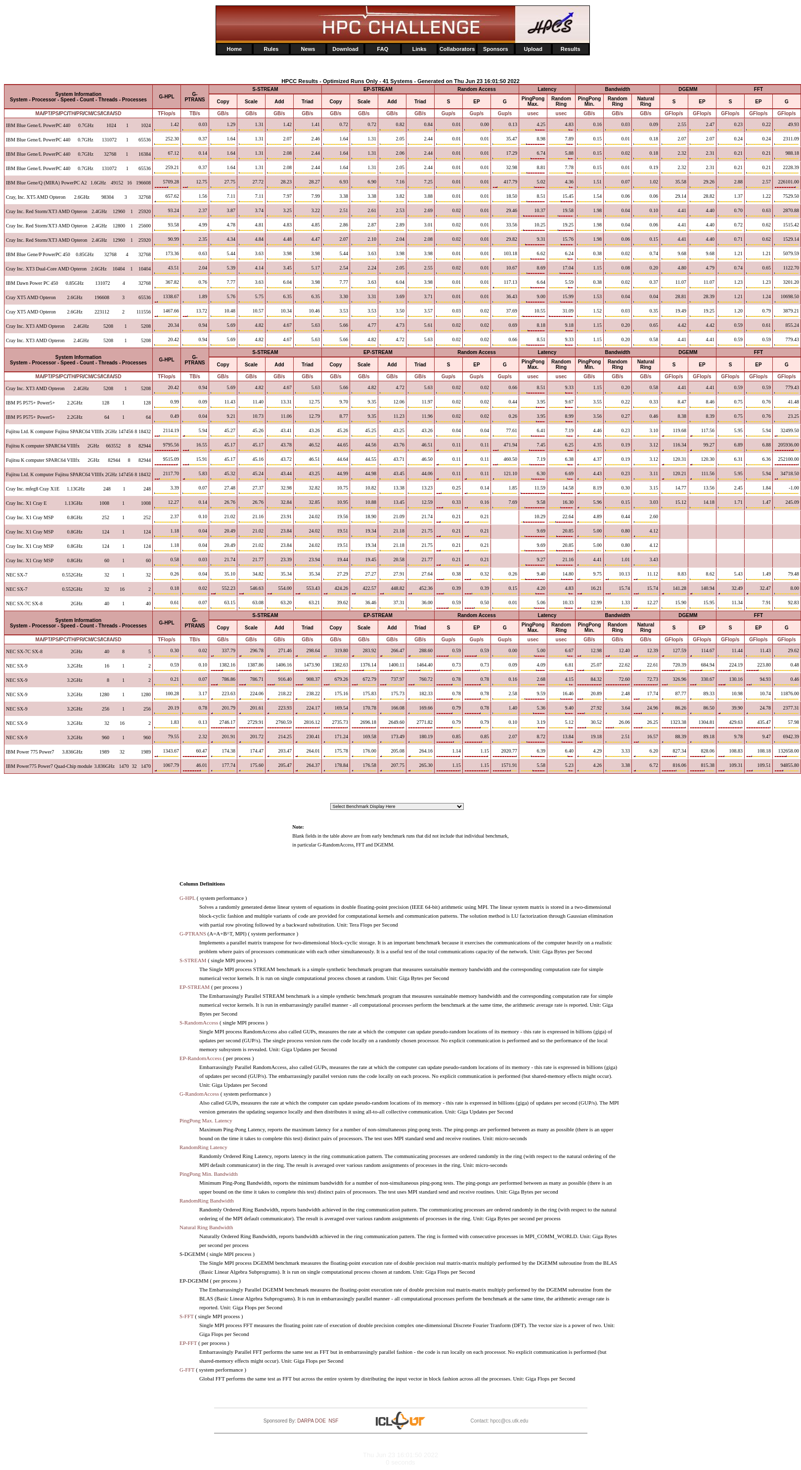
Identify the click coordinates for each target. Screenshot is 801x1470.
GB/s (222, 113)
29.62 (786, 652)
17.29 (504, 154)
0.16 (504, 680)
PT (47, 113)
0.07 (194, 489)
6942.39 (786, 738)
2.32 (194, 738)
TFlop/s (167, 113)
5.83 (194, 475)
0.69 (504, 326)
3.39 (166, 489)
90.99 (166, 240)
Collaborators (457, 49)
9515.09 (166, 460)
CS (96, 113)
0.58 (166, 561)
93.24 (166, 212)
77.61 (504, 432)
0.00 (504, 652)
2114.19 (166, 432)
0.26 (504, 417)
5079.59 (786, 255)
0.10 (194, 518)
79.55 (166, 738)
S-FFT (186, 1316)
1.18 (166, 532)
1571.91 (504, 766)
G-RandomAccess (199, 1094)
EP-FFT (188, 1343)
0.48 (786, 666)
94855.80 (786, 766)
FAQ (383, 49)
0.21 (166, 680)
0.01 (504, 604)
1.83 (166, 723)
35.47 (504, 140)
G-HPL (187, 898)
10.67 (504, 269)
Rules (271, 49)
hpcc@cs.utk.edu (509, 1421)
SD (118, 113)
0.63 (194, 255)
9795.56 (166, 446)
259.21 (166, 169)
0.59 (166, 666)
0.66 (504, 341)
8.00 (786, 589)
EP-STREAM (194, 987)
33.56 (504, 226)
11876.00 (786, 695)
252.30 (166, 140)
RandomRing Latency (203, 1147)
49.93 (786, 126)
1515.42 (786, 226)
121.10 (504, 475)
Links (419, 49)
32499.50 (786, 432)
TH (71, 113)
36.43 (504, 298)
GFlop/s (674, 113)
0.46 (786, 680)
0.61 (166, 604)
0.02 (194, 589)
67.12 (166, 154)
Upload (533, 49)
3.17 (194, 695)
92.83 (786, 604)
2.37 (194, 212)
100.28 (166, 695)
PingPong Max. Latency (205, 1120)
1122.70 (786, 269)
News (308, 49)
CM (88, 113)
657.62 (166, 197)
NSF (333, 1421)
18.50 (504, 197)
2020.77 (504, 752)
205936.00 (786, 446)
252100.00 (786, 460)
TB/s (194, 113)
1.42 (166, 126)
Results (570, 49)
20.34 (166, 326)
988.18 (786, 154)
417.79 (504, 183)
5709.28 (166, 183)
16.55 (194, 446)
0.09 (194, 403)
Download (345, 49)
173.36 (166, 255)
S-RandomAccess (198, 1022)
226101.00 (786, 183)
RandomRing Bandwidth (206, 1200)
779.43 (786, 341)
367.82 (166, 283)
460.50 (504, 460)
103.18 (504, 255)
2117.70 (166, 475)
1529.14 (786, 240)
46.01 (194, 766)
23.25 (786, 417)
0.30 (166, 652)
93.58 (166, 226)
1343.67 (166, 752)
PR (79, 113)
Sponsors (495, 49)
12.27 (166, 503)
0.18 (166, 589)
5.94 (194, 432)
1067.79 (166, 766)
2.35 (194, 240)
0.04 (194, 417)
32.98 (504, 169)
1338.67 (166, 298)
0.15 (504, 589)
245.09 (786, 503)
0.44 (504, 403)
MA (39, 113)
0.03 (194, 126)
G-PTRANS (192, 933)
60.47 (194, 752)
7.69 (504, 503)
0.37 (194, 140)
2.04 (194, 269)
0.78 (194, 709)
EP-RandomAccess (200, 1058)
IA (110, 113)
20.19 (166, 709)
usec (533, 113)
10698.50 (786, 298)
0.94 (194, 326)
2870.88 (786, 212)
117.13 (504, 283)
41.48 (786, 403)
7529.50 (786, 197)
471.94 (504, 446)
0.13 (504, 126)
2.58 (504, 695)
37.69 (504, 312)
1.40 (504, 709)
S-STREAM (192, 960)
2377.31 (786, 709)
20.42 (166, 341)
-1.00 (786, 489)
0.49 (166, 417)
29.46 (504, 212)
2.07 (504, 738)
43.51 (166, 269)
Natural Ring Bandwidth (206, 1227)
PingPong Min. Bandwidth (208, 1174)
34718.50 (786, 475)
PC (63, 113)
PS (55, 113)
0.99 (166, 403)
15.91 (194, 460)
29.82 (504, 240)
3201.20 (786, 283)
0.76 (194, 283)
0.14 (194, 154)
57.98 (786, 723)
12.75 (194, 183)
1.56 (194, 197)
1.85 (504, 489)
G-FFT (186, 1370)
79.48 (786, 575)
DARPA (305, 1421)
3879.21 (786, 312)
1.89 (194, 298)
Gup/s (448, 113)
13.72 (194, 312)
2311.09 (786, 140)
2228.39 (786, 169)
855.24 (786, 326)
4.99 (194, 226)
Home (234, 49)
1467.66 (166, 312)
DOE (320, 1421)
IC (104, 113)
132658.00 (786, 752)
